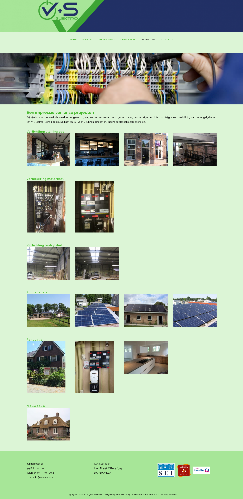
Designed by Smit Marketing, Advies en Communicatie (129, 494)
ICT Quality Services (167, 494)
